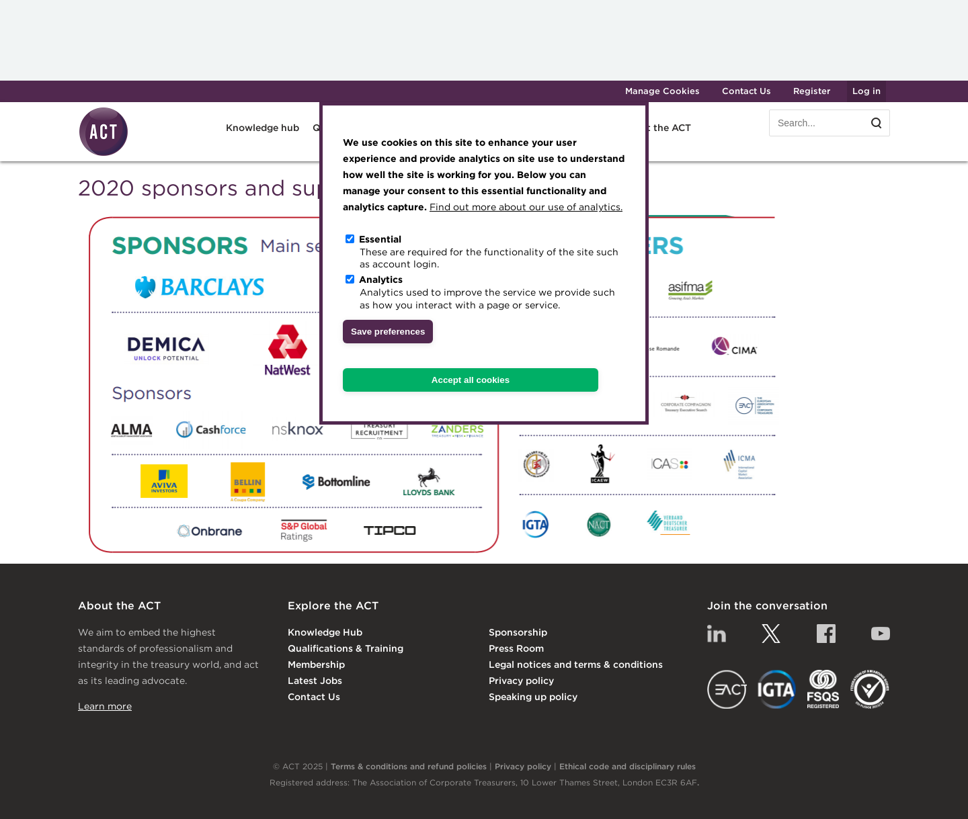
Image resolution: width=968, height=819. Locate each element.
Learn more (105, 706)
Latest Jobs (315, 681)
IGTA (777, 689)
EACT (727, 689)
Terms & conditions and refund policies (409, 766)
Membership (316, 664)
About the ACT (656, 128)
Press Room (516, 648)
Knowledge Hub (325, 632)
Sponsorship (518, 632)
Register (811, 91)
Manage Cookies (662, 91)
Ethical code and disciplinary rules (627, 766)
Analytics (381, 279)
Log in (866, 91)
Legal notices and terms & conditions (576, 664)
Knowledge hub (262, 128)
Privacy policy (521, 681)
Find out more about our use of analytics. (526, 207)
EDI (870, 689)
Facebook (826, 633)
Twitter (771, 633)
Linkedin (716, 633)
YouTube (880, 633)
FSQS (823, 689)
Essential (380, 239)
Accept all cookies (471, 380)
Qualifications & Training (345, 648)
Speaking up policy (533, 697)
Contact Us (746, 91)
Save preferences (388, 332)
